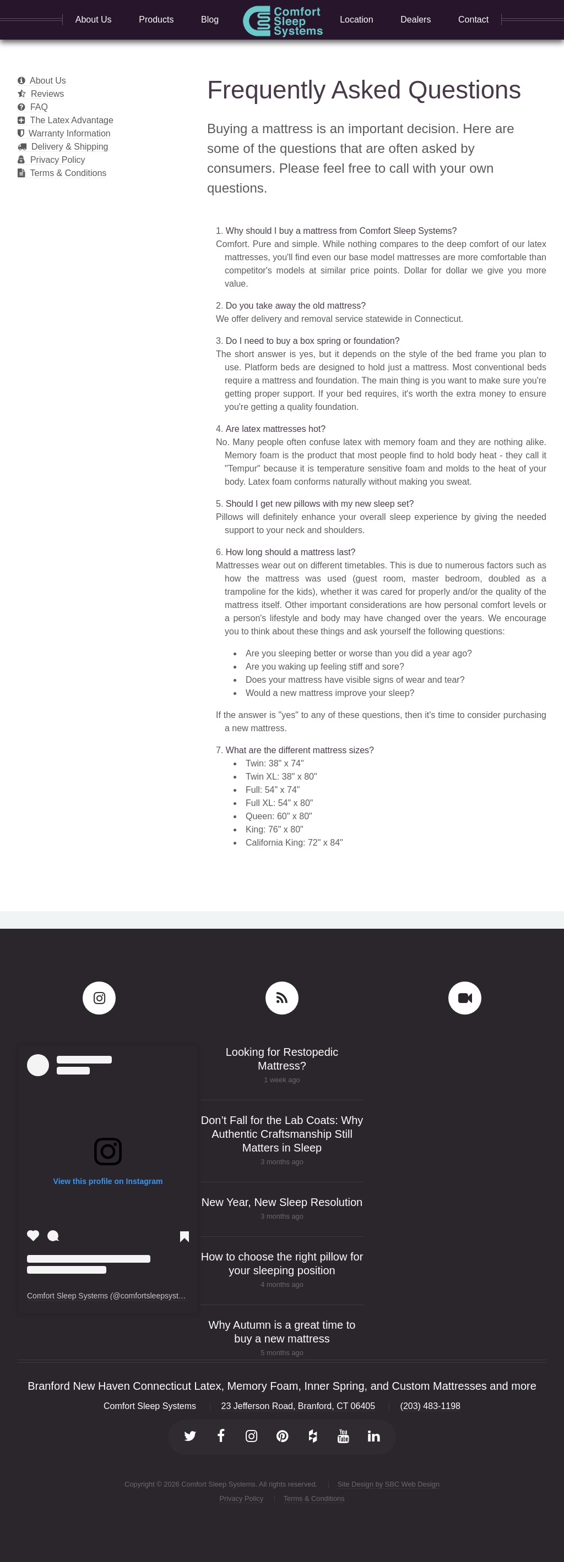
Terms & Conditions (62, 173)
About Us (42, 80)
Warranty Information (64, 133)
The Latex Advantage (65, 120)
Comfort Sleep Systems (67, 1295)
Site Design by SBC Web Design (389, 1484)
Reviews (41, 93)
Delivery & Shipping (63, 146)
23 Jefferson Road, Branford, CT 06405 (298, 1406)
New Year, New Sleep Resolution (282, 1202)
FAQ (33, 107)
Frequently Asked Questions (364, 90)
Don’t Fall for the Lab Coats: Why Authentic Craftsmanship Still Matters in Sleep (282, 1134)
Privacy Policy (51, 160)
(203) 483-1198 (430, 1406)
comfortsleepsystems (157, 1295)
